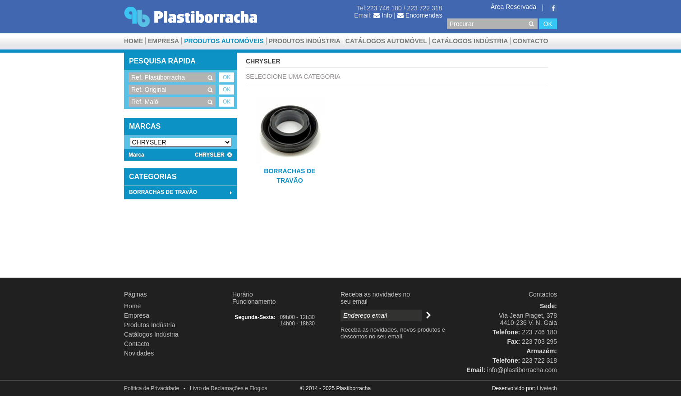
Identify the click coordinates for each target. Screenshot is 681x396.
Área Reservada (513, 6)
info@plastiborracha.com (522, 370)
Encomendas (419, 15)
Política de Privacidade (151, 388)
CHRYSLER (213, 155)
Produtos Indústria (304, 41)
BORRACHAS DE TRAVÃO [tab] (181, 192)
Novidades (139, 353)
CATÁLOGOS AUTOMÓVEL (386, 41)
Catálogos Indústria (470, 41)
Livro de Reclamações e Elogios (228, 388)
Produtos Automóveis (223, 41)
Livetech (547, 388)
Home (133, 41)
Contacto (530, 41)
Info (382, 15)
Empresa (163, 41)
